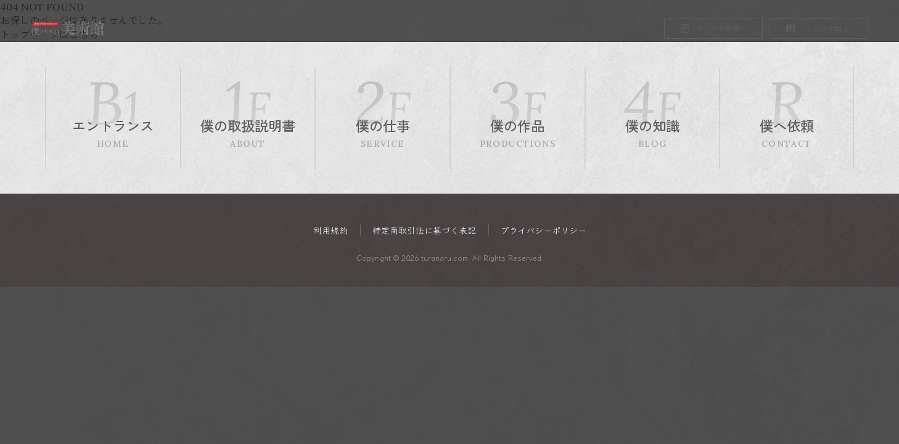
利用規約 (330, 230)
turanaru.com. (445, 258)
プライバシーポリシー (543, 230)
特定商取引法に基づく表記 (424, 230)
